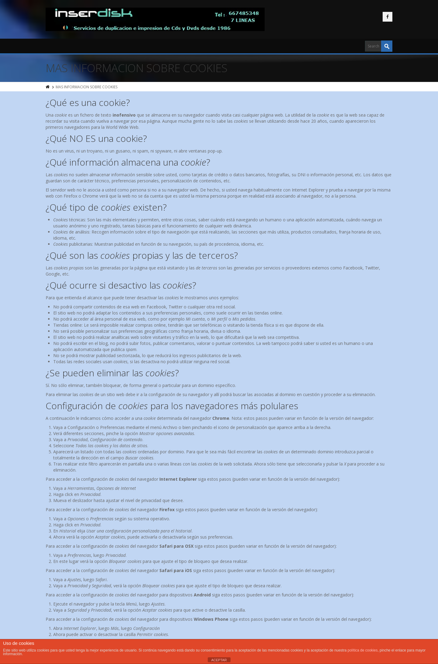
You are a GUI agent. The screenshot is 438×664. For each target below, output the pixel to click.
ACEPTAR (219, 660)
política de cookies (363, 650)
